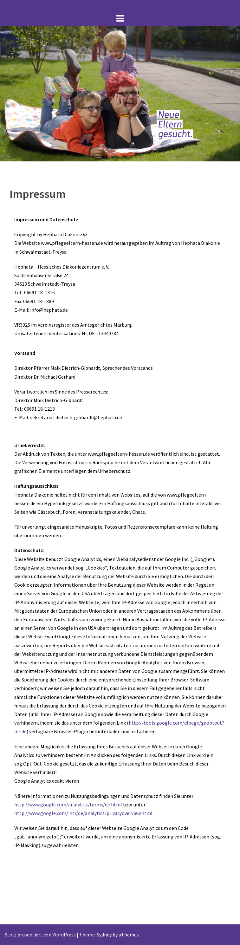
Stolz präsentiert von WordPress (40, 934)
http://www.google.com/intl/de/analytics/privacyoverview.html (83, 813)
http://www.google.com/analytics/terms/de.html (68, 804)
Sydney (104, 934)
